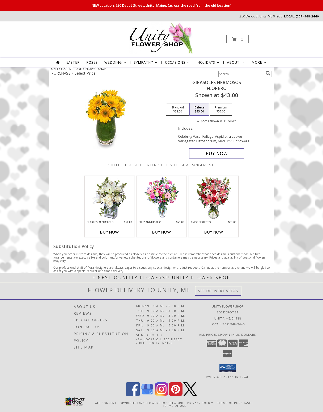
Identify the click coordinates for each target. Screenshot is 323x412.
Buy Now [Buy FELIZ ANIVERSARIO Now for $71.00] (161, 232)
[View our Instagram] (161, 394)
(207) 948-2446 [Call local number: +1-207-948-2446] (307, 16)
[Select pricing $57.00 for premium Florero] (221, 109)
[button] (237, 39)
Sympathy (146, 62)
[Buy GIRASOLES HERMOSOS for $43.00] (216, 153)
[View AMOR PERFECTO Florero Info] (213, 198)
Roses (91, 62)
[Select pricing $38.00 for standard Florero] (177, 109)
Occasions (177, 62)
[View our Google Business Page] (147, 394)
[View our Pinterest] (176, 394)
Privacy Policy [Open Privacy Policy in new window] (200, 403)
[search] (268, 73)
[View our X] (190, 394)
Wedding (115, 62)
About (236, 62)
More (259, 62)
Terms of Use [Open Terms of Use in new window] (174, 405)
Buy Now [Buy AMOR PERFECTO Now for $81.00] (213, 232)
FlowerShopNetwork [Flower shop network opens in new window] (164, 403)
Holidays (208, 62)
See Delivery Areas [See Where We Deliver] (218, 290)
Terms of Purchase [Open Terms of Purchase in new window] (234, 403)
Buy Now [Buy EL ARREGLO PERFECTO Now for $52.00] (109, 232)
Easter (73, 62)
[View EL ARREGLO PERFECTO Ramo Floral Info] (109, 198)
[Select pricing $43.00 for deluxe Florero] (199, 109)
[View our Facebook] (133, 394)
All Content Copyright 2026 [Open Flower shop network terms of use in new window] (120, 403)
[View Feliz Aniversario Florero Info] (161, 198)
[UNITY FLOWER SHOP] (161, 38)
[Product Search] (241, 74)
